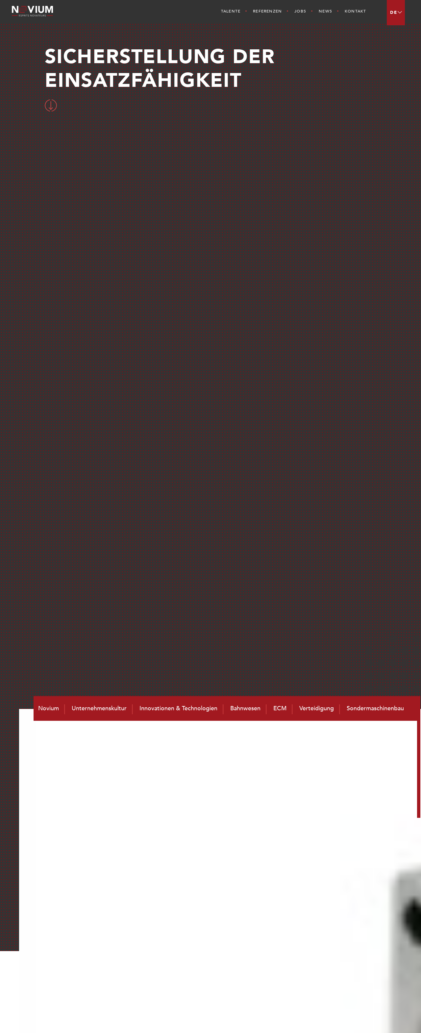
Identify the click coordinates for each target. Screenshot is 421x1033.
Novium (273, 909)
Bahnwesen (350, 899)
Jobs (300, 11)
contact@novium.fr (210, 953)
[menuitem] (396, 12)
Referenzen (267, 11)
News (325, 11)
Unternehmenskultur (289, 917)
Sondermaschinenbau (364, 942)
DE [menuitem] (393, 12)
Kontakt (355, 11)
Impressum (385, 1017)
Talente (230, 11)
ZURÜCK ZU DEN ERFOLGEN (209, 612)
